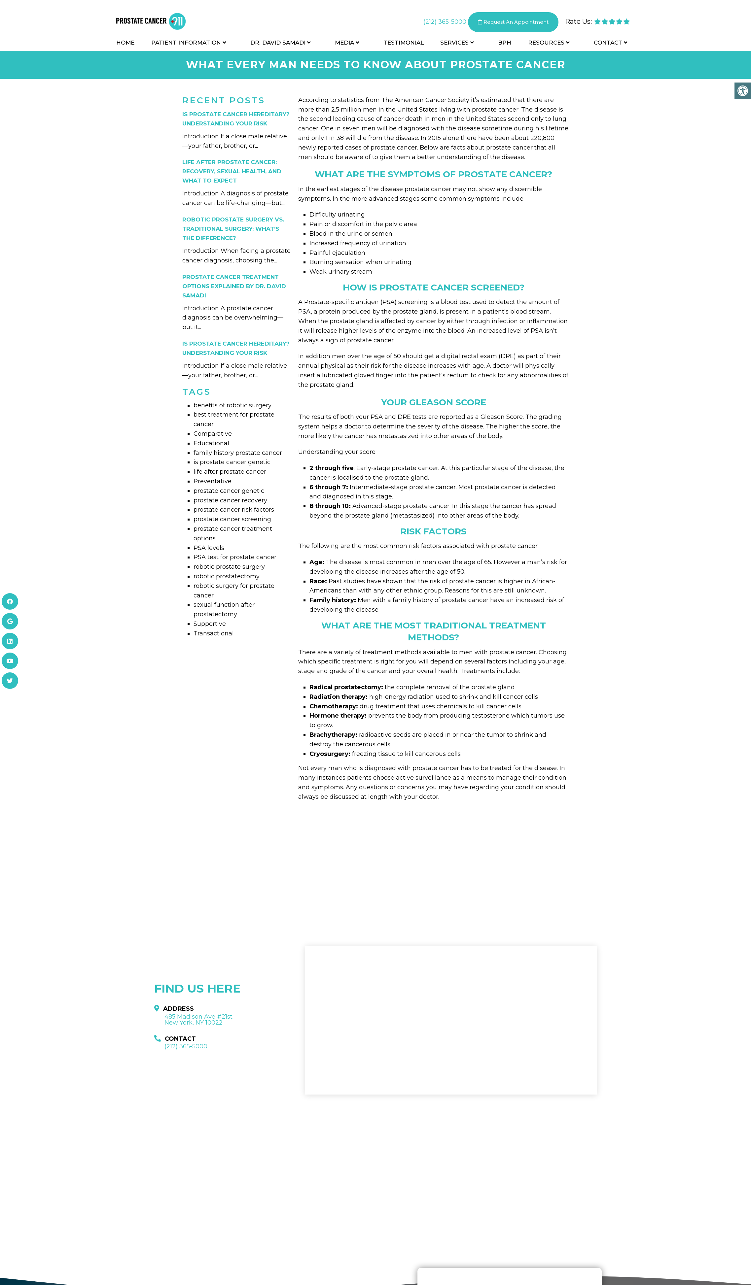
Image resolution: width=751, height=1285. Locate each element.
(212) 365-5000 (444, 22)
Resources (546, 43)
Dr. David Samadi (277, 43)
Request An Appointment (513, 23)
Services (454, 43)
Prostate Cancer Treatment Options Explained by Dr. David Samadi (234, 286)
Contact (608, 43)
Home (125, 43)
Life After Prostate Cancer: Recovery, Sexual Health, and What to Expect (231, 171)
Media (344, 43)
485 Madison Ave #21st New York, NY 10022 (198, 1020)
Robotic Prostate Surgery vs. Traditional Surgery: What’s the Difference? (233, 228)
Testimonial (403, 43)
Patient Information (186, 43)
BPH (504, 43)
